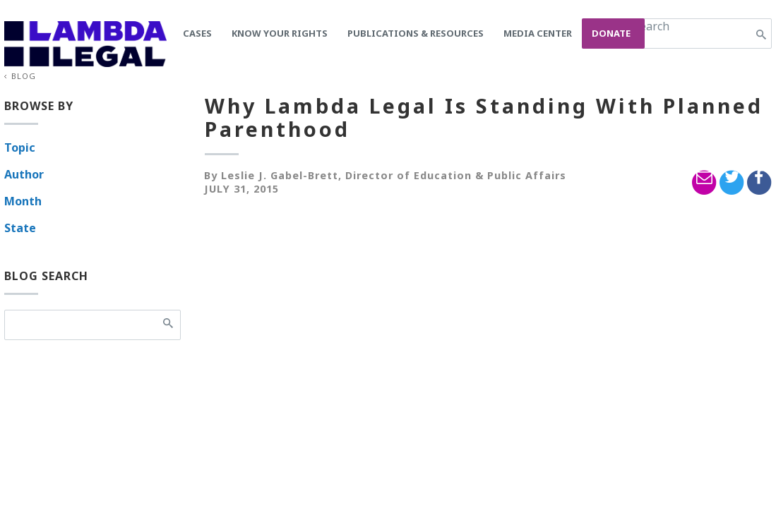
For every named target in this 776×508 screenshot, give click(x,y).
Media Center (537, 33)
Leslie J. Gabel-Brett (279, 175)
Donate (611, 33)
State (20, 228)
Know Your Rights (280, 33)
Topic (19, 147)
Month (23, 201)
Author (24, 174)
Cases (197, 33)
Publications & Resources (415, 33)
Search (651, 26)
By (210, 175)
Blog (23, 76)
